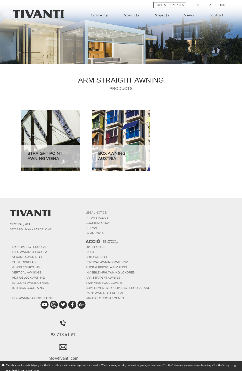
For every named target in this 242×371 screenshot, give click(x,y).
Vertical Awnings (26, 272)
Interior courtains (28, 287)
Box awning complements (33, 298)
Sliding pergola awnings (106, 267)
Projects (161, 15)
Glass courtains (26, 267)
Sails (90, 252)
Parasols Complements (105, 298)
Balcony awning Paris (30, 282)
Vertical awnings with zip (107, 262)
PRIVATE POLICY (97, 217)
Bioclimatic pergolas (29, 246)
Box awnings (96, 257)
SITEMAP (92, 228)
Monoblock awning (28, 277)
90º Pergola (95, 246)
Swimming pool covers (104, 282)
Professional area (170, 5)
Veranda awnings (27, 257)
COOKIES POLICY (98, 222)
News (189, 15)
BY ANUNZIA (95, 233)
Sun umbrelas (24, 262)
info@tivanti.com (62, 358)
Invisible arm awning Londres (110, 272)
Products (131, 15)
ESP (198, 5)
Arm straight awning (103, 277)
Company (99, 15)
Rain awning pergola (29, 252)
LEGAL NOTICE (96, 212)
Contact (216, 15)
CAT (210, 5)
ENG (222, 5)
